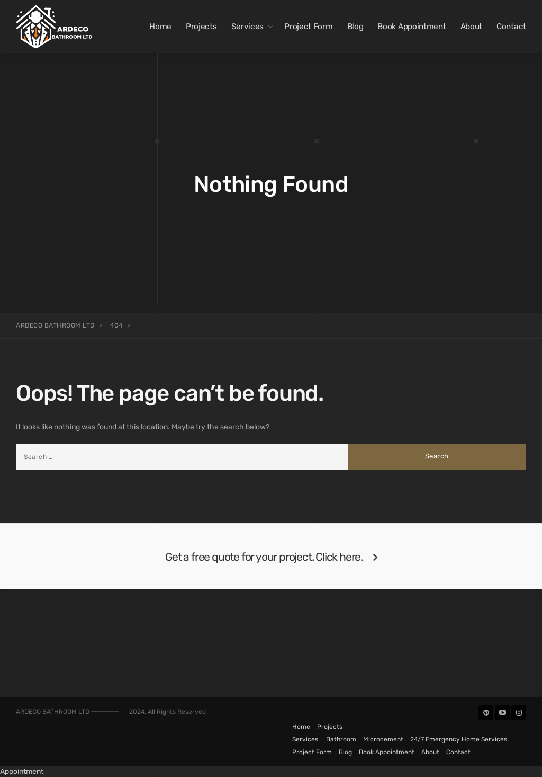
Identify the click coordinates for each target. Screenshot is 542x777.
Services (247, 26)
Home (160, 26)
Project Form (308, 26)
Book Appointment (411, 26)
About (471, 26)
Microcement (383, 739)
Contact (511, 26)
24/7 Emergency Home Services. (459, 739)
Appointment (21, 771)
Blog (355, 26)
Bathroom (341, 739)
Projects (201, 26)
